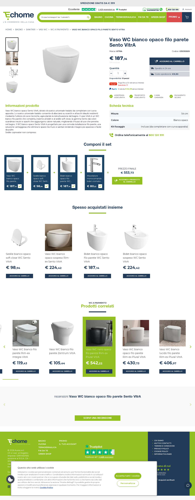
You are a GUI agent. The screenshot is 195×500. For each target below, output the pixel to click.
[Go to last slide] (12, 42)
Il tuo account (68, 444)
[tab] (10, 379)
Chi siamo (158, 440)
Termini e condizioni (163, 446)
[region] (84, 478)
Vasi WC (43, 29)
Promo (63, 441)
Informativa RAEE (162, 454)
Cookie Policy (160, 451)
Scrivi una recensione (97, 418)
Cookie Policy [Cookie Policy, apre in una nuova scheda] (46, 488)
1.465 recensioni (160, 472)
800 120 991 (156, 135)
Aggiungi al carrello (19, 276)
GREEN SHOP (44, 454)
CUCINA (42, 444)
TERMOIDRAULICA (47, 447)
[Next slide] (12, 89)
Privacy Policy (160, 449)
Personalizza (128, 483)
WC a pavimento (60, 29)
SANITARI (30, 29)
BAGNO (19, 29)
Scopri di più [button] (123, 85)
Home (8, 29)
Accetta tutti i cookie (128, 476)
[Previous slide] (4, 404)
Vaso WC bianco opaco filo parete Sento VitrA (98, 29)
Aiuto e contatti (161, 443)
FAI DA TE (43, 450)
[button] (11, 44)
